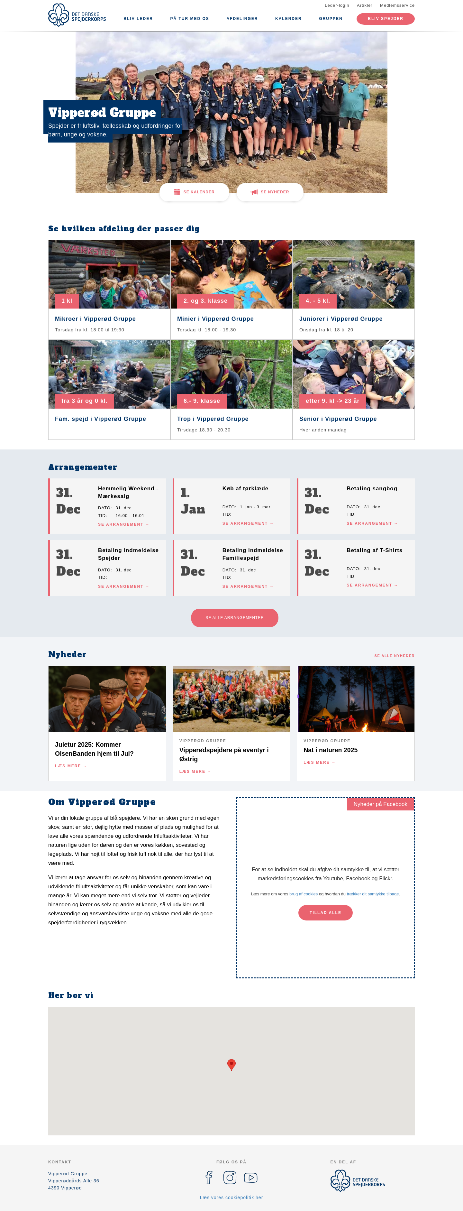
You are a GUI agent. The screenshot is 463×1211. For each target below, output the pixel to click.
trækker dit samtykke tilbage (373, 894)
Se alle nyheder (395, 656)
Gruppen (330, 18)
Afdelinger (242, 18)
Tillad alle (325, 913)
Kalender (288, 18)
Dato (104, 507)
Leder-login (337, 5)
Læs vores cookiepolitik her (231, 1197)
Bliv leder (138, 18)
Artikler (364, 5)
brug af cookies (303, 894)
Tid (102, 515)
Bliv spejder (386, 18)
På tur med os (189, 18)
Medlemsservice (397, 5)
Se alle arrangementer (234, 617)
